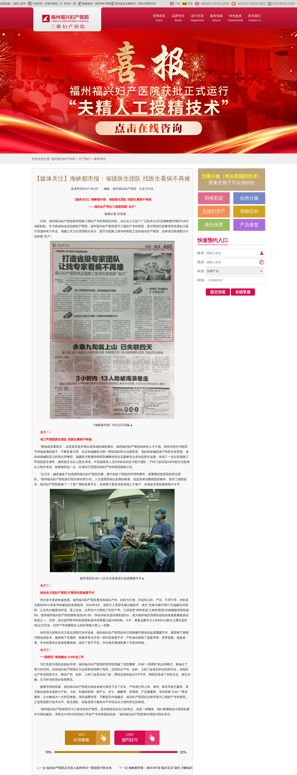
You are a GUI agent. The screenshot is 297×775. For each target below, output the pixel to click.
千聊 (177, 3)
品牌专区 (178, 18)
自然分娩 (249, 198)
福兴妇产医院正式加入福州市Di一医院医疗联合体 (79, 767)
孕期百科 (249, 211)
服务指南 (216, 18)
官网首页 (159, 18)
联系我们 (254, 18)
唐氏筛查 (214, 224)
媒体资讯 (100, 159)
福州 (15, 3)
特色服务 (235, 18)
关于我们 (84, 159)
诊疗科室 (197, 18)
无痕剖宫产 (214, 211)
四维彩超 (214, 198)
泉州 (23, 3)
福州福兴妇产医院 (63, 159)
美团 (190, 3)
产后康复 (249, 224)
